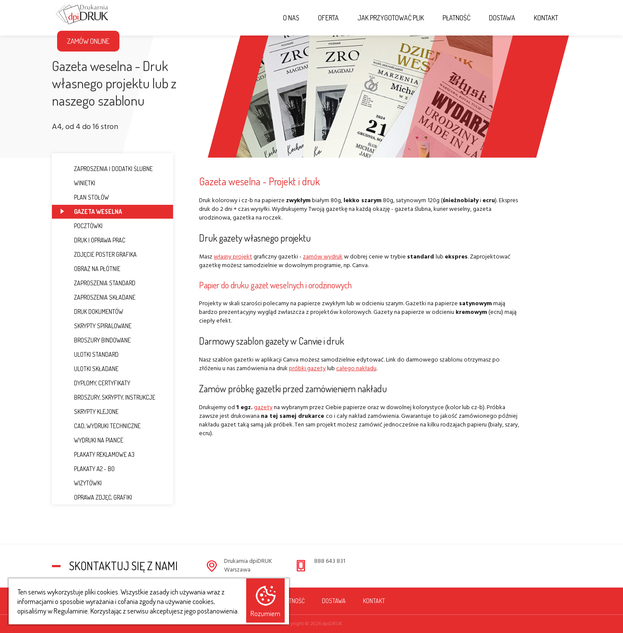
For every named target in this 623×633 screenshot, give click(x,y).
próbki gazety (307, 369)
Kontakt (546, 17)
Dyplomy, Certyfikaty (95, 383)
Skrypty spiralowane (96, 325)
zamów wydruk (323, 257)
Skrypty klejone (90, 411)
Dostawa (502, 17)
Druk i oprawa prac (93, 240)
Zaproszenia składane (98, 297)
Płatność (456, 17)
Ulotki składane (90, 368)
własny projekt (233, 257)
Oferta (328, 17)
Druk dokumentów (92, 311)
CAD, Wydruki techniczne (101, 426)
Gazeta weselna (91, 211)
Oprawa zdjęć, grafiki (96, 497)
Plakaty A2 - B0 (88, 468)
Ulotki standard (90, 354)
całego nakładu (356, 369)
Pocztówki (82, 225)
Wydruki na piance (92, 440)
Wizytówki (81, 483)
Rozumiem (265, 613)
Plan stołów (85, 197)
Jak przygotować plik (390, 17)
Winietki (78, 183)
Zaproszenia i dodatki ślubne (107, 168)
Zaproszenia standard (98, 283)
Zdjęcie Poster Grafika (99, 254)
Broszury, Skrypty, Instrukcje (108, 397)
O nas (291, 17)
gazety (263, 408)
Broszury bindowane (96, 340)
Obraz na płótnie (90, 268)
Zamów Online (88, 40)
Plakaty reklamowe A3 (98, 454)
